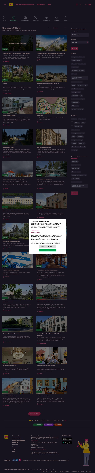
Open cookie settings (47, 246)
